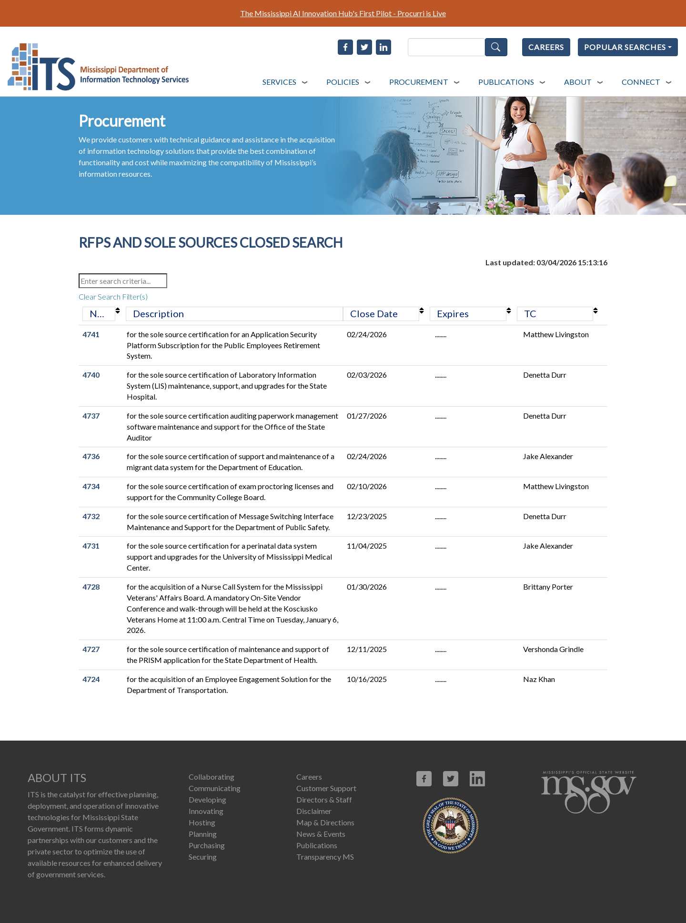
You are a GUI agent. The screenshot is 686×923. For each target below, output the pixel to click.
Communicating (215, 788)
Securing (203, 856)
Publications (316, 845)
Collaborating (211, 776)
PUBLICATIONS (506, 81)
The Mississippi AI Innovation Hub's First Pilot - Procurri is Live (343, 13)
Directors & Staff (324, 799)
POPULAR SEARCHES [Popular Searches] (625, 46)
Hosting (202, 822)
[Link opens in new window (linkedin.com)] (477, 778)
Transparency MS (325, 856)
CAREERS (546, 46)
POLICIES (342, 81)
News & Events (320, 833)
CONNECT (641, 81)
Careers (309, 776)
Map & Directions (325, 822)
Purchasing (207, 845)
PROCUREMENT (418, 81)
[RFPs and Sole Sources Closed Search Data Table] (343, 482)
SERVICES (279, 81)
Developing (207, 799)
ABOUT (578, 81)
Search (496, 47)
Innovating (206, 810)
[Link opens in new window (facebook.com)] (424, 778)
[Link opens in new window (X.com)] (450, 778)
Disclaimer (314, 810)
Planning (203, 833)
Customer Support (326, 788)
